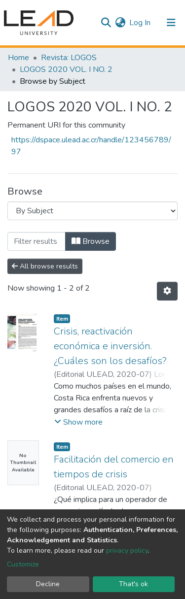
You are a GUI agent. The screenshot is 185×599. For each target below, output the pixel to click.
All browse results (45, 266)
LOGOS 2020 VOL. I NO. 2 (66, 69)
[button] (120, 23)
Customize (23, 564)
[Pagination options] (167, 291)
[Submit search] (106, 23)
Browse (91, 241)
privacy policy (127, 550)
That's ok (133, 584)
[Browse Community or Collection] (92, 210)
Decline (48, 584)
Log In (140, 22)
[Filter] (36, 241)
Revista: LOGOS (69, 57)
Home (18, 57)
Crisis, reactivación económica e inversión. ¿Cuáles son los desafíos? (110, 346)
